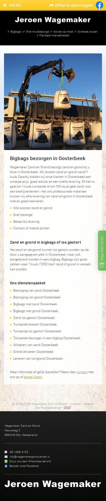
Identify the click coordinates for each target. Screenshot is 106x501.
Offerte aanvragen (71, 5)
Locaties (75, 404)
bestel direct (33, 377)
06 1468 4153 (19, 452)
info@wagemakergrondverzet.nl (30, 456)
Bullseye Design (52, 407)
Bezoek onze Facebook (24, 466)
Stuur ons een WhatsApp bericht (30, 461)
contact (82, 372)
